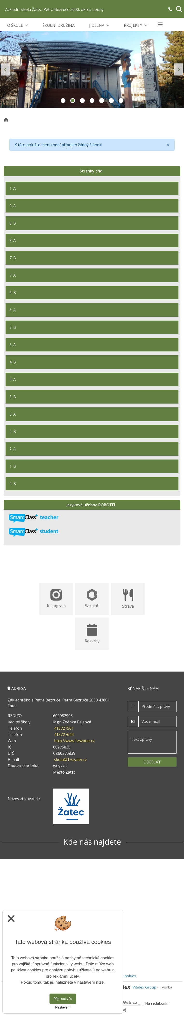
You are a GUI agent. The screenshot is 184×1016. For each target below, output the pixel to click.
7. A (12, 275)
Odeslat (152, 762)
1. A (12, 188)
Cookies (129, 975)
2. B (12, 431)
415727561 (64, 728)
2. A (12, 449)
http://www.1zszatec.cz (74, 740)
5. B (12, 327)
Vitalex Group (144, 987)
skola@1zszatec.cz (70, 759)
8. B (12, 223)
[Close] (167, 145)
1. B (12, 466)
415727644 (64, 734)
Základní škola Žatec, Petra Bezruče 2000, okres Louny (54, 9)
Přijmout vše (62, 999)
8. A (12, 240)
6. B (12, 292)
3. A (12, 414)
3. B (12, 396)
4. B (12, 362)
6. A (12, 310)
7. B (12, 258)
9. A (12, 205)
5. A (12, 344)
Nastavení (62, 1007)
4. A (12, 379)
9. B (12, 483)
